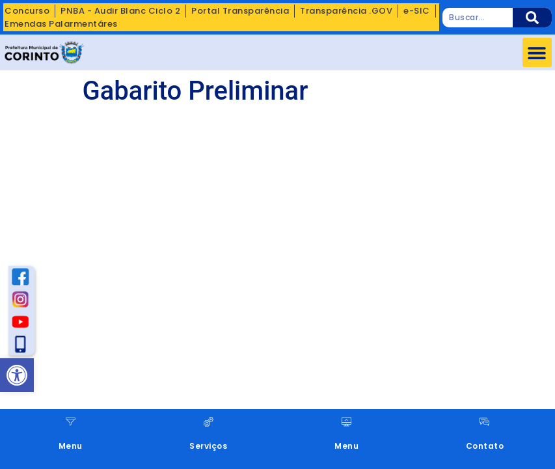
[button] (537, 52)
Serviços (208, 445)
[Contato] (484, 422)
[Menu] (70, 422)
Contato (485, 445)
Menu (71, 445)
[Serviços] (208, 422)
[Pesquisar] (532, 17)
